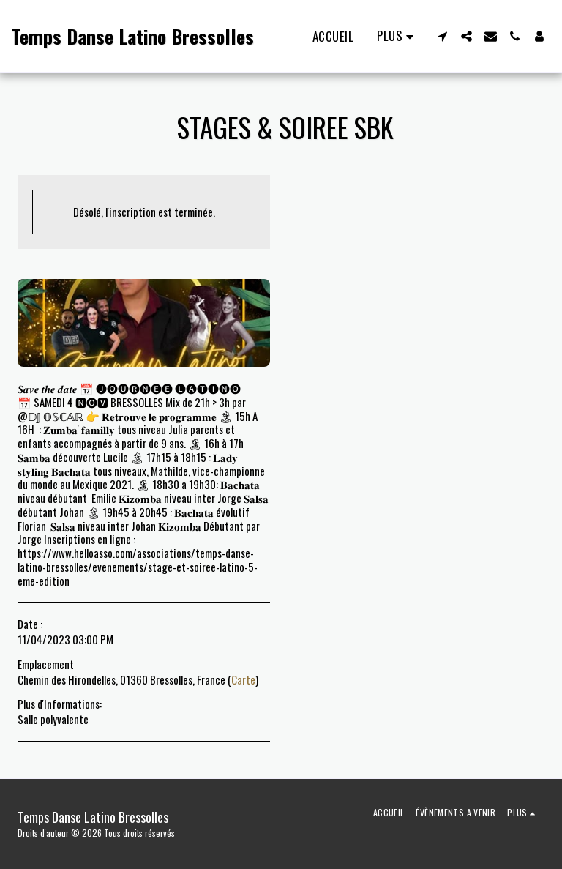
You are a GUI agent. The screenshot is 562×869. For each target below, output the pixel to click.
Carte (243, 679)
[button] (442, 36)
